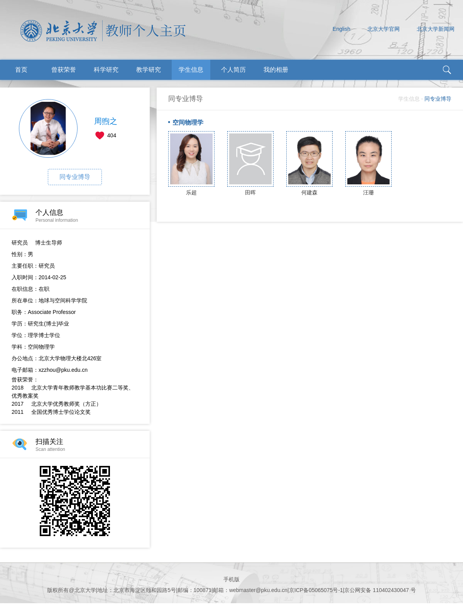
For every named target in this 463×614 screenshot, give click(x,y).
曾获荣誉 (63, 69)
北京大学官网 (383, 29)
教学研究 (148, 69)
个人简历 (233, 69)
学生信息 (191, 69)
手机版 (231, 579)
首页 (21, 69)
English (341, 29)
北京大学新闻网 (436, 29)
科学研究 (106, 69)
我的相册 (276, 69)
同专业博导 (74, 177)
